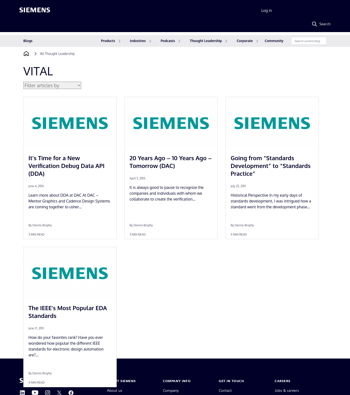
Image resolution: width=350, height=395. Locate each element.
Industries (138, 41)
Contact (225, 390)
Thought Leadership (206, 41)
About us (114, 390)
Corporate (245, 41)
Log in (266, 10)
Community (274, 41)
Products (108, 41)
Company (171, 390)
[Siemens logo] (34, 10)
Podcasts (168, 41)
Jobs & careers (287, 390)
